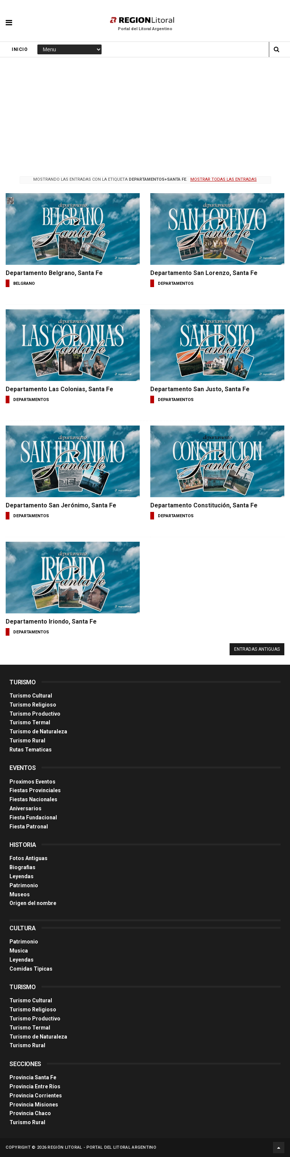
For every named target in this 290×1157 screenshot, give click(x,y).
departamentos (176, 283)
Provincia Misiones (33, 1105)
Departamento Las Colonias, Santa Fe (59, 389)
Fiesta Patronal (28, 827)
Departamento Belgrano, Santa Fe (54, 273)
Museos (19, 894)
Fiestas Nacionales (33, 799)
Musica (18, 951)
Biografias (22, 867)
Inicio (20, 49)
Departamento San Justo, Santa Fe (200, 389)
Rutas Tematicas (30, 750)
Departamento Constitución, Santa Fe (204, 505)
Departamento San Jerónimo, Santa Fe (61, 505)
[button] (9, 17)
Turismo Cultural (30, 696)
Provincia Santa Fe (32, 1077)
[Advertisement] (145, 114)
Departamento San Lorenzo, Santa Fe (204, 273)
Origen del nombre (32, 903)
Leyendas (21, 876)
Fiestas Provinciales (35, 790)
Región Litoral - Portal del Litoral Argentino (102, 1147)
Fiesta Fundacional (33, 817)
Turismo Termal (29, 722)
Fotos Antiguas (28, 858)
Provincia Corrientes (35, 1095)
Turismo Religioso (32, 705)
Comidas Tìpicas (30, 969)
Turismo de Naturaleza (38, 731)
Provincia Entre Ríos (34, 1086)
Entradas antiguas (257, 649)
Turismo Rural (27, 741)
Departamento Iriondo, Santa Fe (51, 621)
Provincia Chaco (30, 1113)
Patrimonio (23, 885)
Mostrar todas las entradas (223, 179)
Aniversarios (25, 808)
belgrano (24, 283)
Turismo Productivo (34, 714)
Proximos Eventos (32, 782)
